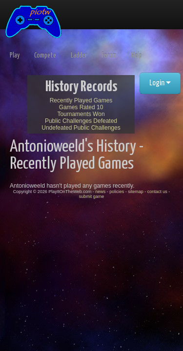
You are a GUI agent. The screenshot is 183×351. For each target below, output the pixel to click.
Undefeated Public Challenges (80, 127)
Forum (109, 55)
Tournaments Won (80, 114)
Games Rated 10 (81, 107)
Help (136, 55)
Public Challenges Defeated (81, 120)
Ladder (79, 55)
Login (160, 83)
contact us (157, 191)
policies (116, 191)
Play (15, 55)
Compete (45, 55)
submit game (91, 196)
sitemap (135, 191)
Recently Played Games (81, 100)
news (100, 191)
